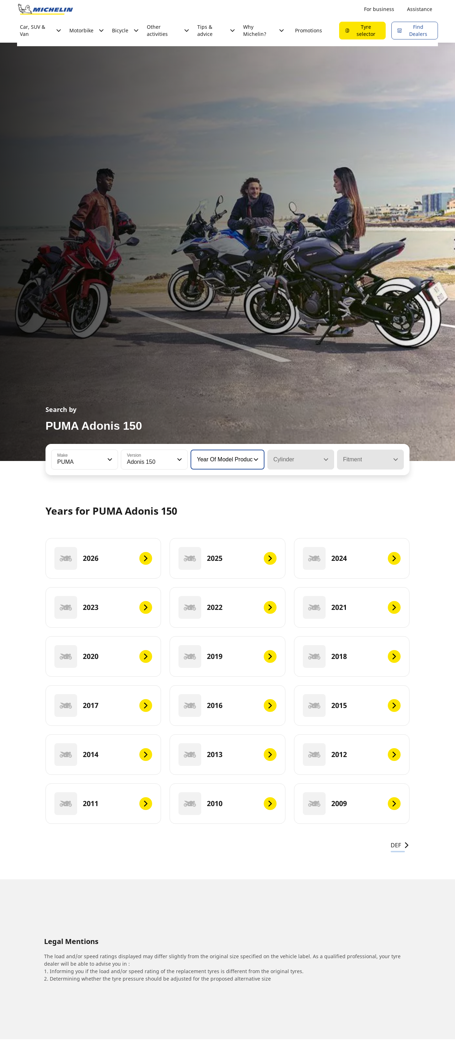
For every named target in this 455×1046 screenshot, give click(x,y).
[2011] (103, 803)
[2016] (227, 705)
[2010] (227, 803)
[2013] (227, 754)
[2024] (352, 558)
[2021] (352, 607)
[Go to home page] (45, 9)
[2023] (103, 607)
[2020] (103, 656)
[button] (109, 459)
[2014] (103, 754)
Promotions (308, 30)
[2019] (227, 656)
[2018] (352, 656)
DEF (400, 845)
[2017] (103, 705)
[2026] (103, 558)
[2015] (352, 705)
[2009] (352, 803)
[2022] (227, 607)
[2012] (352, 754)
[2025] (227, 558)
